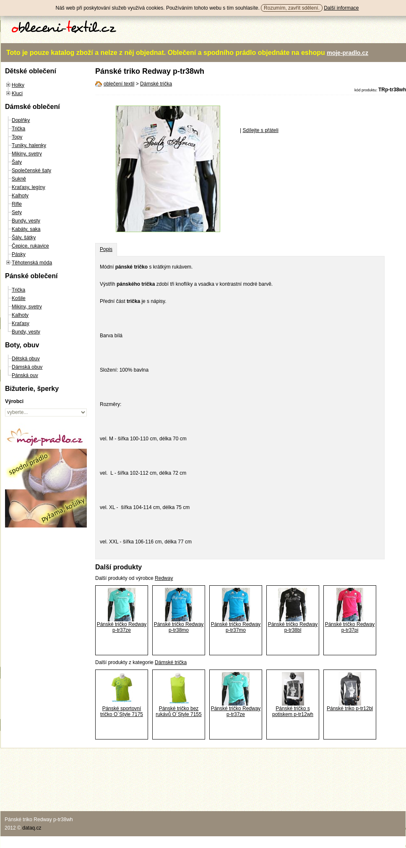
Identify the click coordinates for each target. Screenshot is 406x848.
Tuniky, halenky (29, 145)
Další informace (341, 8)
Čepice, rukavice (30, 246)
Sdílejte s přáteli (260, 130)
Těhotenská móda (32, 263)
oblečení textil (119, 84)
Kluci (17, 93)
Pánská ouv (25, 375)
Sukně (19, 179)
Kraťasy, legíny (28, 187)
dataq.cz (31, 828)
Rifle (17, 204)
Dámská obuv (27, 367)
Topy (17, 137)
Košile (19, 298)
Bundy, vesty (26, 221)
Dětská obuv (26, 359)
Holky (18, 85)
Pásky (19, 254)
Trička (18, 129)
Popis (106, 249)
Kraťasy (20, 323)
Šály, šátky (24, 237)
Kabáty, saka (26, 229)
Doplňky (21, 120)
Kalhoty (20, 196)
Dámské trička (156, 84)
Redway (164, 578)
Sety (17, 212)
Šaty (17, 162)
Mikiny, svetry (27, 154)
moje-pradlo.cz (347, 52)
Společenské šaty (31, 170)
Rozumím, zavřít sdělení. (292, 8)
